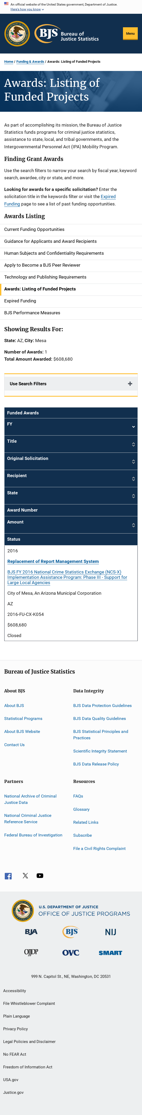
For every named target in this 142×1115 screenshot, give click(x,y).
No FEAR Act (14, 1054)
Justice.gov (13, 1092)
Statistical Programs (23, 718)
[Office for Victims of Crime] (70, 956)
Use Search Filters (28, 383)
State (12, 492)
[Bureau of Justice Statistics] (71, 939)
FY (71, 427)
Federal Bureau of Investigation (33, 834)
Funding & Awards (30, 62)
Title (12, 441)
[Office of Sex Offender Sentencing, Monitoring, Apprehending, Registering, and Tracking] (110, 956)
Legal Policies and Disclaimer (29, 1041)
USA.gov (10, 1079)
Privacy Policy (15, 1029)
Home (8, 62)
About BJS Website (22, 731)
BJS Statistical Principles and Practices (100, 734)
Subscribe (82, 835)
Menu (130, 33)
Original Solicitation (27, 458)
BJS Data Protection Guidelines (102, 705)
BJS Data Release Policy (96, 764)
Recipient (17, 475)
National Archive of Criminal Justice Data (30, 799)
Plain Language (16, 1016)
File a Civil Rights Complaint (99, 848)
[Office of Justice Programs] (17, 34)
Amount (15, 522)
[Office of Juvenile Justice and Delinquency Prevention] (31, 957)
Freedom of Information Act (27, 1067)
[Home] (66, 33)
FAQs (78, 796)
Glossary (81, 809)
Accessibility (14, 990)
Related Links (85, 822)
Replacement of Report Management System (53, 561)
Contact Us (14, 744)
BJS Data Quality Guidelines (99, 718)
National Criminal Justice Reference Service (27, 818)
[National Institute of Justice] (111, 936)
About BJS (14, 705)
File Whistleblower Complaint (29, 1003)
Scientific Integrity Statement (100, 750)
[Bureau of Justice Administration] (31, 936)
